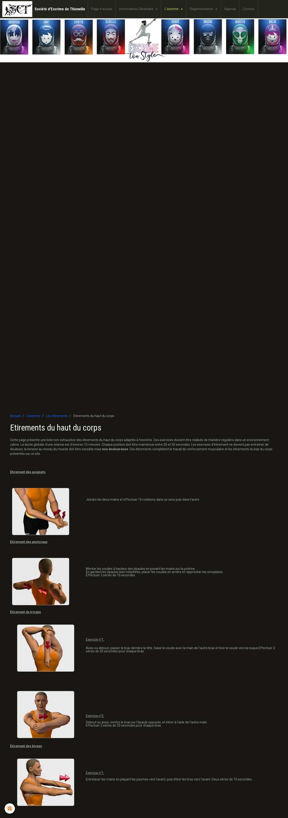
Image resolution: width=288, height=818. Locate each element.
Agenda (230, 9)
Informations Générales (136, 9)
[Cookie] (10, 808)
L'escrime (172, 9)
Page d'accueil (101, 9)
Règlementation (202, 9)
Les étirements (57, 416)
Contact (248, 9)
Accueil (15, 416)
